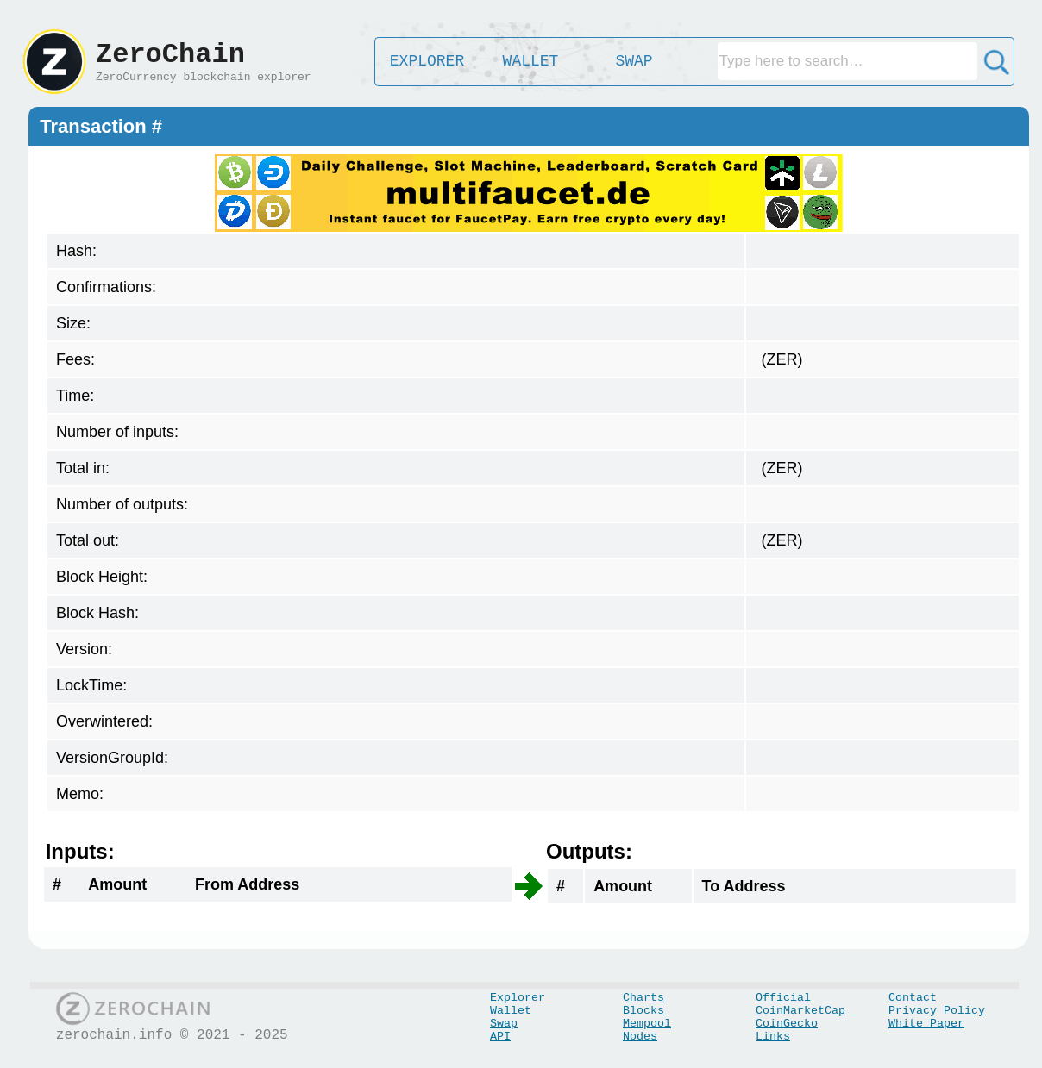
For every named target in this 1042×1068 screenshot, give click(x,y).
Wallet (510, 1010)
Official (783, 997)
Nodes (640, 1036)
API (500, 1036)
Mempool (647, 1023)
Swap (504, 1023)
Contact (912, 997)
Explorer (517, 997)
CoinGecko (787, 1023)
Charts (643, 997)
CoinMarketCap (800, 1010)
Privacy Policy (936, 1010)
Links (773, 1036)
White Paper (926, 1023)
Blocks (643, 1010)
